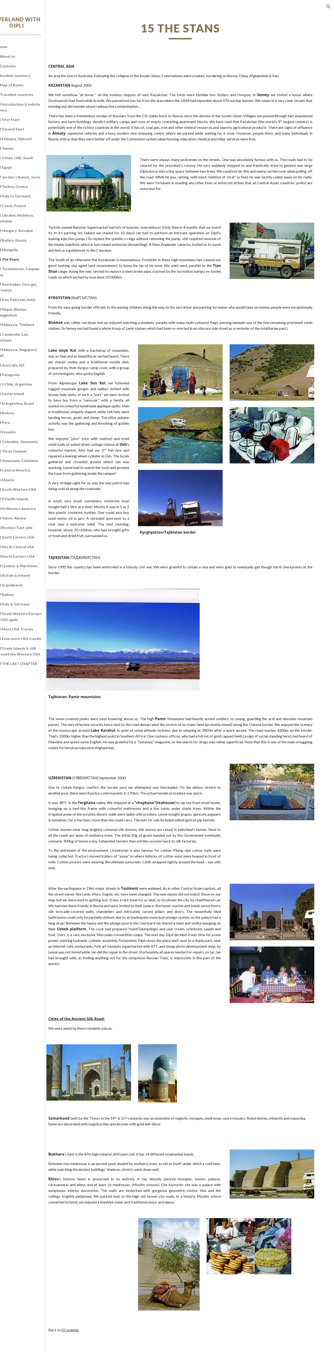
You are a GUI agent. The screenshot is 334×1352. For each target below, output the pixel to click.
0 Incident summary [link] (26, 75)
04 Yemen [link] (17, 148)
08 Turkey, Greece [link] (24, 186)
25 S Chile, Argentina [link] (26, 384)
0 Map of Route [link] (22, 85)
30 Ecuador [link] (19, 432)
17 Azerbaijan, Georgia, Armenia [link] (29, 287)
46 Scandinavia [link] (22, 585)
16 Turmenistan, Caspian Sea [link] (30, 271)
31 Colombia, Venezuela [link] (29, 441)
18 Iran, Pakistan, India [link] (28, 299)
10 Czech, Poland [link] (23, 205)
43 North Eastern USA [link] (28, 556)
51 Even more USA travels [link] (31, 638)
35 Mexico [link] (18, 480)
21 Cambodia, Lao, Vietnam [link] (25, 337)
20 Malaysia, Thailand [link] (27, 324)
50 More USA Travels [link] (27, 629)
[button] (328, 6)
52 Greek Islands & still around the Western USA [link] (30, 651)
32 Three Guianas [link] (24, 451)
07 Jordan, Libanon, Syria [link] (30, 177)
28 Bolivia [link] (17, 413)
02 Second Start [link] (23, 129)
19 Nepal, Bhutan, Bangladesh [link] (24, 312)
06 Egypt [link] (16, 167)
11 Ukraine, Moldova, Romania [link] (27, 218)
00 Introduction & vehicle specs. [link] (30, 107)
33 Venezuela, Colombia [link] (29, 460)
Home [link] (14, 46)
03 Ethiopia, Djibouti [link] (26, 138)
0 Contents (96, 1338)
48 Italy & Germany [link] (25, 604)
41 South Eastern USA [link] (28, 537)
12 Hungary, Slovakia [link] (27, 230)
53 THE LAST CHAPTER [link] (29, 663)
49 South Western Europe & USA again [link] (31, 616)
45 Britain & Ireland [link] (25, 575)
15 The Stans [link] (20, 259)
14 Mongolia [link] (19, 249)
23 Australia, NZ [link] (23, 365)
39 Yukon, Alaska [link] (23, 518)
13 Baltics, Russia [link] (24, 240)
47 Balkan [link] (17, 594)
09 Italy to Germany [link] (26, 196)
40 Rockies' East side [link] (27, 527)
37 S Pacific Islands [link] (25, 499)
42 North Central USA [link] (27, 547)
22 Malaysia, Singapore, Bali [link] (29, 352)
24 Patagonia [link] (20, 374)
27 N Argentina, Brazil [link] (27, 403)
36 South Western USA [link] (28, 489)
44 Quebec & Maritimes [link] (29, 566)
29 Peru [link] (15, 422)
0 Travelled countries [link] (27, 94)
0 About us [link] (18, 56)
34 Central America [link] (25, 470)
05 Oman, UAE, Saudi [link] (27, 157)
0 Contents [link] (18, 66)
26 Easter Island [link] (22, 393)
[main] (196, 30)
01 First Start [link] (20, 119)
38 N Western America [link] (28, 508)
